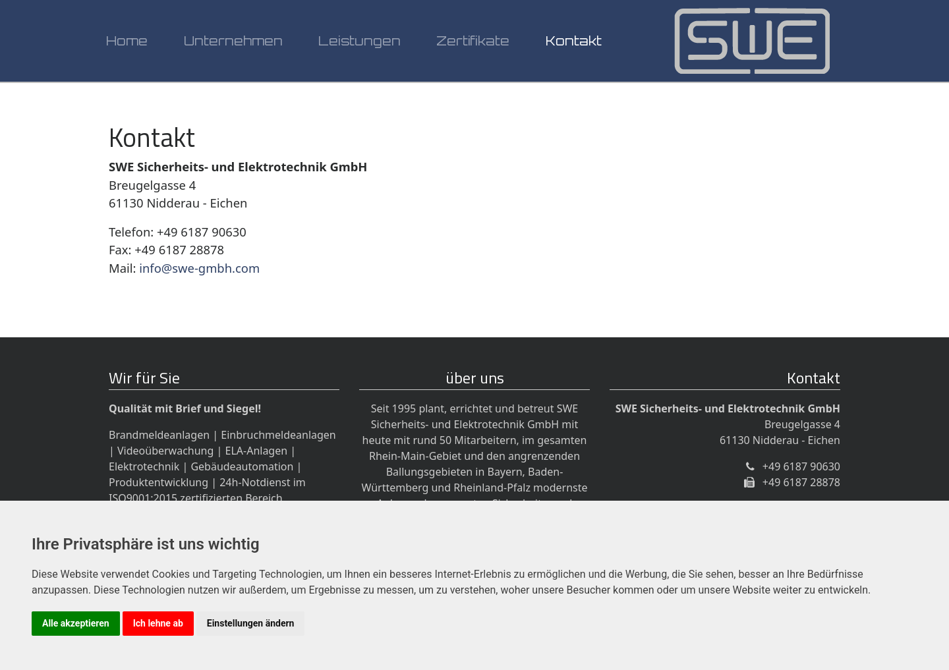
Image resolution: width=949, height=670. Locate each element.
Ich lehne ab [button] (158, 623)
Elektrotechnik (144, 466)
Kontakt (574, 45)
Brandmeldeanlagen (159, 435)
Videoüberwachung (165, 450)
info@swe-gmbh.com (199, 268)
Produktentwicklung (158, 482)
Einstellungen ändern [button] (251, 623)
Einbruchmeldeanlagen (278, 435)
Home (127, 45)
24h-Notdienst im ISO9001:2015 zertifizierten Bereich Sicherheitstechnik (207, 498)
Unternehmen (233, 45)
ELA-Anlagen (256, 450)
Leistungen (359, 45)
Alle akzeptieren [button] (75, 623)
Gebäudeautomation (241, 466)
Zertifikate (472, 45)
